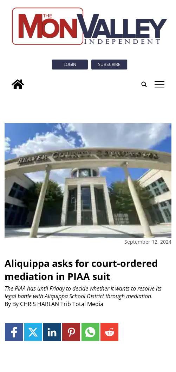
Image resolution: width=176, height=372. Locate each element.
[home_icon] (18, 84)
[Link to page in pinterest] (71, 332)
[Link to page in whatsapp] (90, 332)
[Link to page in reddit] (109, 332)
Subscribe (109, 64)
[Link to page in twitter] (33, 332)
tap (160, 84)
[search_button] (144, 84)
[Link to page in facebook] (14, 332)
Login (70, 64)
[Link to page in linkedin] (52, 332)
